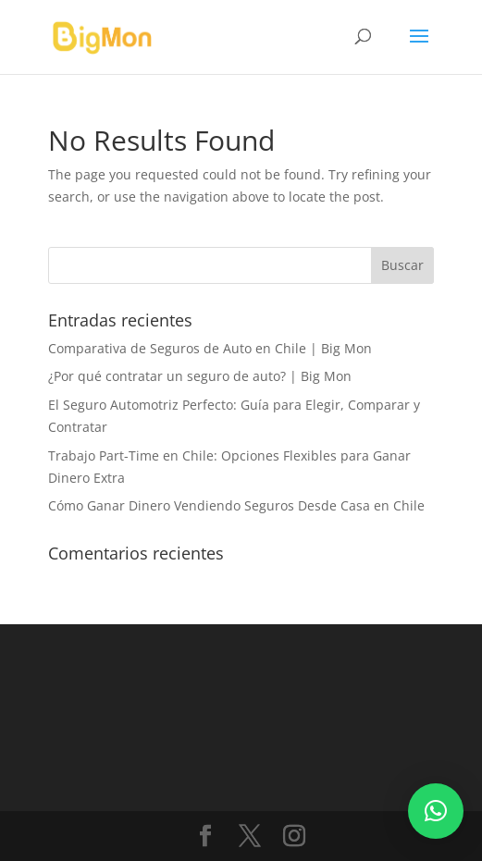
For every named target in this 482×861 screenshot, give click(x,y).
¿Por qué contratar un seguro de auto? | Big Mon (200, 376)
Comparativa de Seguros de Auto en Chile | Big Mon (210, 348)
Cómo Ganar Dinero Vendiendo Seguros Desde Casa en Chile (236, 505)
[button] (435, 811)
